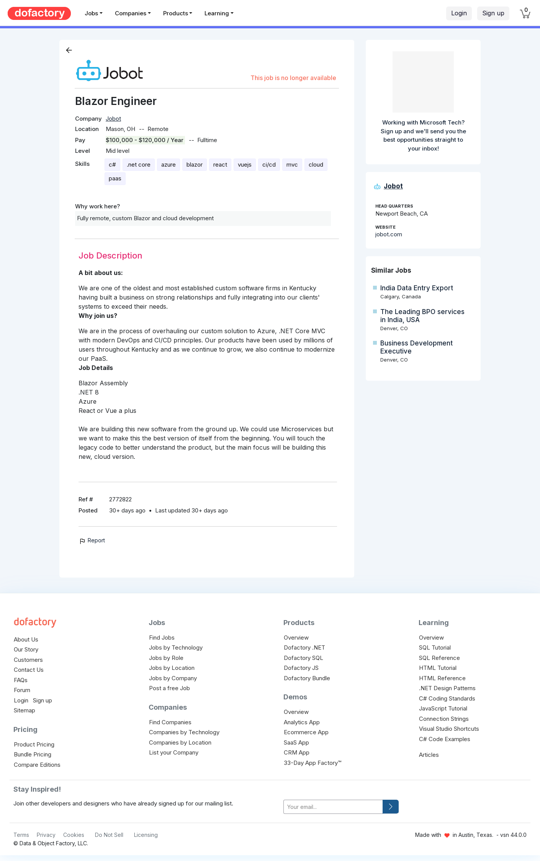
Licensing (146, 835)
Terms (21, 835)
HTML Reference (442, 678)
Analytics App (302, 722)
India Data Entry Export (416, 288)
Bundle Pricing (32, 754)
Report (92, 540)
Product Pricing (34, 744)
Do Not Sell (109, 835)
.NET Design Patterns (447, 688)
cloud (316, 164)
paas (115, 178)
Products (175, 13)
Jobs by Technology (176, 647)
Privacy (46, 835)
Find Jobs (162, 637)
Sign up (493, 13)
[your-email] (333, 807)
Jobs (91, 13)
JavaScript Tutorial (443, 708)
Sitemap (24, 710)
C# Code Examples (444, 739)
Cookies (73, 835)
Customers (28, 659)
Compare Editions (37, 764)
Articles (429, 754)
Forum (22, 690)
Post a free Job (169, 688)
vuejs (245, 164)
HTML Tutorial (438, 667)
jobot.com (388, 234)
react (220, 164)
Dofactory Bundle (307, 678)
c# (112, 164)
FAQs (21, 680)
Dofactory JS (301, 667)
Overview (296, 637)
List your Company (173, 752)
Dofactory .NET (304, 647)
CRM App (296, 752)
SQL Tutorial (435, 647)
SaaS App (296, 742)
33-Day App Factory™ (312, 762)
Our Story (26, 649)
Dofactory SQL (303, 657)
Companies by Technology (184, 732)
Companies (130, 13)
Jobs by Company (173, 678)
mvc (292, 164)
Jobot (113, 118)
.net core (139, 164)
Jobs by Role (166, 657)
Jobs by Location (172, 667)
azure (168, 164)
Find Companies (170, 722)
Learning (217, 13)
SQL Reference (439, 657)
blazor (195, 164)
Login (459, 13)
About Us (26, 639)
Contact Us (29, 669)
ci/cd (269, 164)
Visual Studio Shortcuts (449, 728)
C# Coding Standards (447, 698)
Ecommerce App (306, 732)
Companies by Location (180, 742)
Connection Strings (444, 718)
